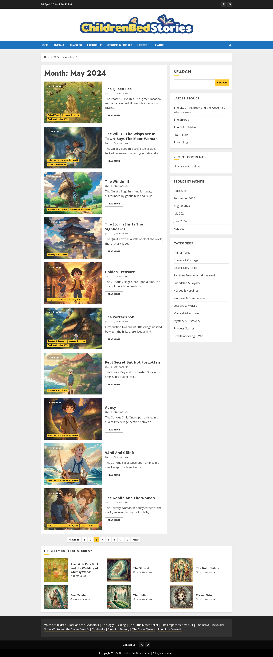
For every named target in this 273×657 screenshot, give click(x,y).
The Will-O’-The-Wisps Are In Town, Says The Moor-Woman (131, 136)
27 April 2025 (79, 576)
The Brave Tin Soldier (210, 625)
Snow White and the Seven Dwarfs (66, 629)
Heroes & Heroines (186, 290)
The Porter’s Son (119, 317)
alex (109, 93)
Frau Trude (181, 135)
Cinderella (98, 629)
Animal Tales (53, 115)
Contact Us (129, 645)
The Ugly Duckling (114, 625)
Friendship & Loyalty (187, 283)
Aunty (110, 407)
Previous (74, 539)
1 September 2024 (144, 572)
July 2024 (179, 213)
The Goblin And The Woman (130, 497)
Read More (114, 115)
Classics (76, 45)
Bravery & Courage (57, 341)
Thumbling (181, 142)
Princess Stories (184, 328)
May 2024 (180, 229)
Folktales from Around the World (63, 160)
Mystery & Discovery (57, 209)
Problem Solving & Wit (58, 119)
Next (136, 539)
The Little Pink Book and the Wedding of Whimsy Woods (85, 568)
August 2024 (182, 206)
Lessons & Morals (119, 45)
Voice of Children (55, 625)
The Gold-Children (185, 127)
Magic (159, 45)
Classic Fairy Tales (185, 268)
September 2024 (184, 198)
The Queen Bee (118, 89)
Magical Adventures (57, 164)
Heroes (142, 45)
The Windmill (117, 181)
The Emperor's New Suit (177, 625)
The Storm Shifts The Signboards (124, 226)
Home (44, 45)
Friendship (94, 45)
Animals (59, 45)
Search (182, 72)
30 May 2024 (122, 93)
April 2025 (180, 191)
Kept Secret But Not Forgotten (132, 362)
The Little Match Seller (143, 625)
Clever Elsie (204, 595)
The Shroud (181, 120)
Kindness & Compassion (189, 298)
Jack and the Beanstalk (84, 625)
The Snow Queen (143, 629)
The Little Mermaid (170, 629)
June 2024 (180, 221)
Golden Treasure (120, 271)
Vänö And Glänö (119, 452)
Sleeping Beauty (118, 629)
